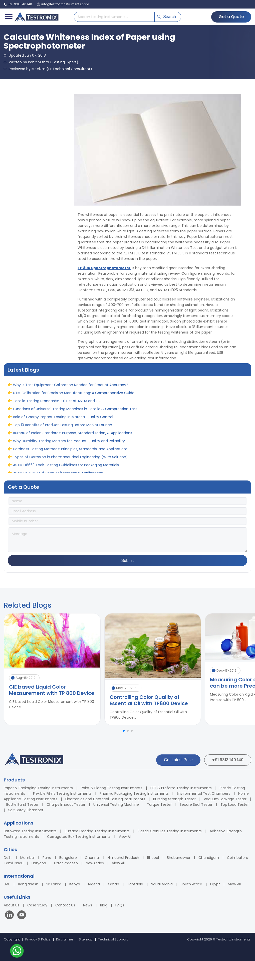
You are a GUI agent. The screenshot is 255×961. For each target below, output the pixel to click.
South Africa (191, 884)
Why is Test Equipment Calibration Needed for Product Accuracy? (70, 387)
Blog (103, 905)
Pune (47, 857)
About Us (11, 905)
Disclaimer (64, 939)
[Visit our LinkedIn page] (10, 915)
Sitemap (86, 939)
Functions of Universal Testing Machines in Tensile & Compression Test (75, 411)
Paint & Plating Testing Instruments (111, 787)
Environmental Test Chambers (203, 793)
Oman (113, 884)
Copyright (12, 939)
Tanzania (135, 884)
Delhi (8, 857)
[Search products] (114, 17)
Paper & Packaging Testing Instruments (38, 787)
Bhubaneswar (178, 857)
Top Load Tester (234, 804)
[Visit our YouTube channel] (21, 915)
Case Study (37, 905)
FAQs (119, 905)
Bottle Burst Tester (22, 804)
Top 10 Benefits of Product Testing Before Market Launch (62, 427)
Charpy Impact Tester (66, 804)
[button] (124, 731)
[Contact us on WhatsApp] (17, 951)
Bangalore (68, 857)
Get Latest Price (178, 760)
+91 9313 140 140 (227, 760)
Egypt (215, 884)
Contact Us (65, 905)
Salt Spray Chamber (25, 810)
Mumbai (27, 857)
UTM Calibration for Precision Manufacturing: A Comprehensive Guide (73, 395)
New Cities (95, 863)
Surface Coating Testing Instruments (97, 831)
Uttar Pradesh (66, 863)
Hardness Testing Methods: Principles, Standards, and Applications (70, 451)
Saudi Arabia (162, 884)
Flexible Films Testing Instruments (62, 793)
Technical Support (113, 939)
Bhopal (153, 857)
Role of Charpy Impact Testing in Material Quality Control (63, 419)
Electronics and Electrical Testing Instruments (105, 799)
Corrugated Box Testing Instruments (79, 836)
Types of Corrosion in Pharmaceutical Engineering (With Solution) (70, 459)
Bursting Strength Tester (174, 799)
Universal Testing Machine (116, 804)
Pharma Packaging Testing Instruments (134, 793)
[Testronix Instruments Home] (36, 17)
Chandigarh (208, 857)
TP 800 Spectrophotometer (104, 267)
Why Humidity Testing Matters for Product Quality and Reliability (69, 443)
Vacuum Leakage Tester (225, 799)
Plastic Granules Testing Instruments (170, 831)
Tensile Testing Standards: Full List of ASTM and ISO (57, 403)
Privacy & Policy (38, 939)
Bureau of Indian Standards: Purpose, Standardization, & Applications (72, 435)
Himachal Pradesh (123, 857)
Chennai (92, 857)
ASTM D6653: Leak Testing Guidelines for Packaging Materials (66, 467)
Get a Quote (231, 17)
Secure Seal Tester (196, 804)
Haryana (39, 863)
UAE (7, 884)
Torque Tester (159, 804)
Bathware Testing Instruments (30, 831)
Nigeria (94, 884)
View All (125, 836)
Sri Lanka (53, 884)
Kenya (74, 884)
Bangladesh (28, 884)
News (87, 905)
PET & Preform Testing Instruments (181, 787)
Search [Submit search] (166, 17)
